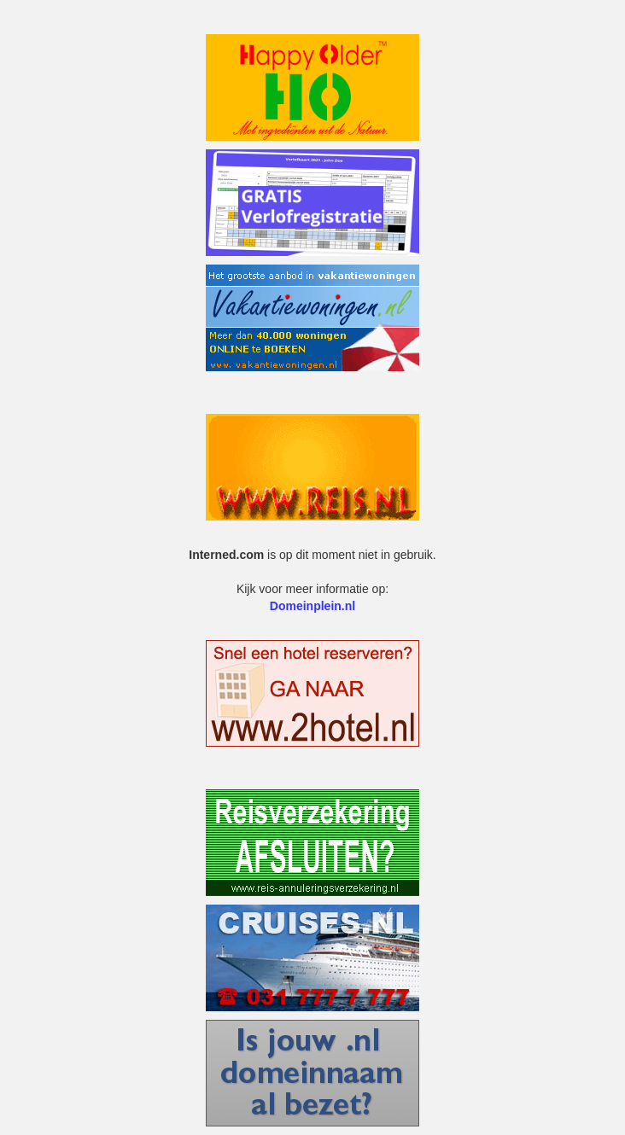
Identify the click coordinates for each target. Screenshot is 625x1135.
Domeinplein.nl (312, 606)
